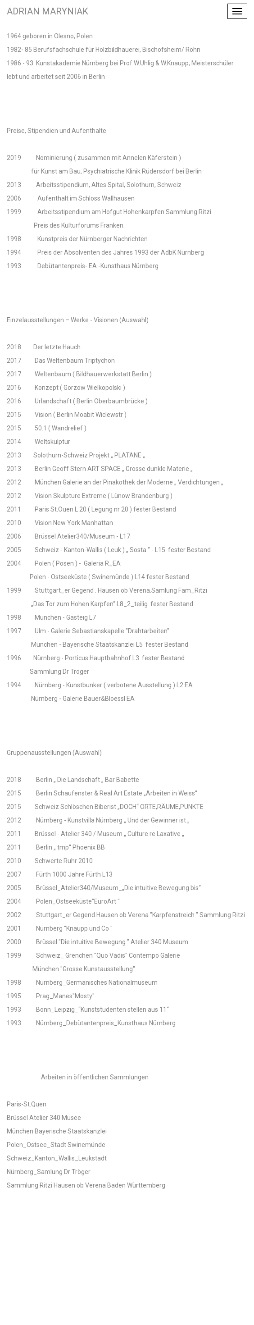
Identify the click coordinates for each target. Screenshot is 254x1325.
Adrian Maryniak (47, 11)
